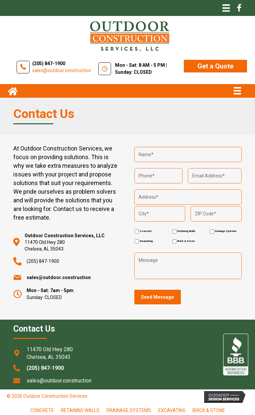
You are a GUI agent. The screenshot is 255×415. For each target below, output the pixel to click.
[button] (215, 66)
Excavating (146, 240)
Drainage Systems (225, 230)
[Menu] (226, 8)
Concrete (146, 230)
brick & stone (208, 410)
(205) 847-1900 (48, 63)
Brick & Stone (186, 240)
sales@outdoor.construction (61, 70)
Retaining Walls (186, 230)
